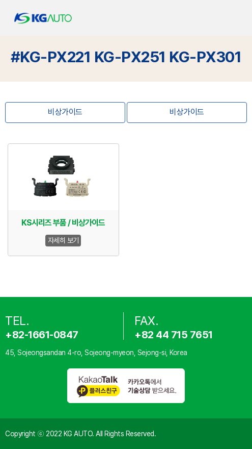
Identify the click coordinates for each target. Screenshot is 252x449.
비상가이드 (65, 112)
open (236, 18)
